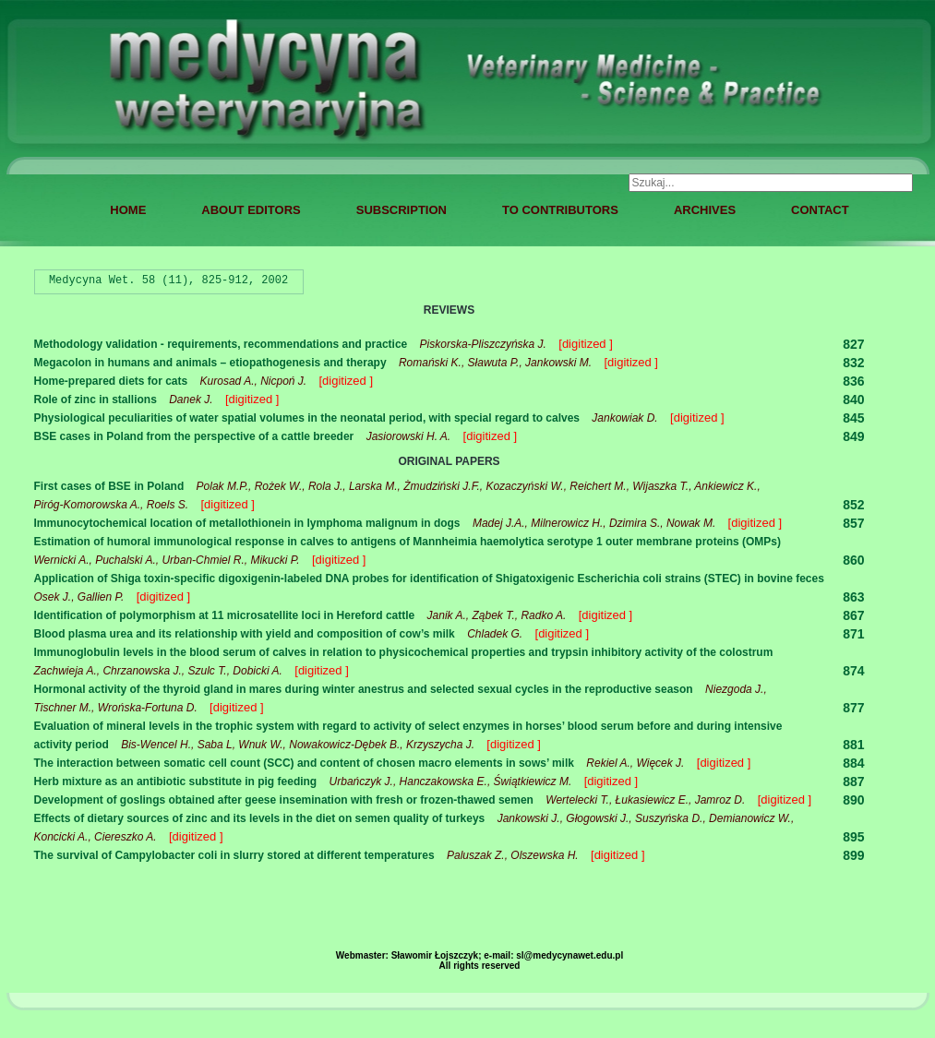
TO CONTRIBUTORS (560, 210)
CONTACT (820, 210)
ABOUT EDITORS (250, 210)
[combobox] (771, 182)
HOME (128, 210)
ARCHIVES (705, 210)
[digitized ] (585, 344)
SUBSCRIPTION (401, 210)
